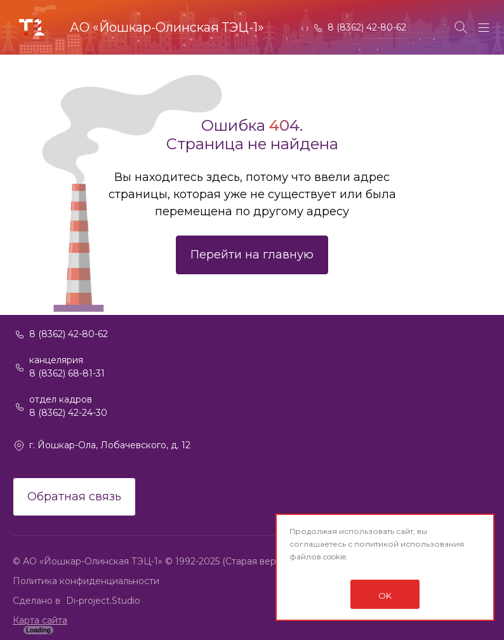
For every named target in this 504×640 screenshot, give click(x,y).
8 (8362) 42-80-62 (367, 27)
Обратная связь (74, 496)
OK (385, 595)
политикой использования (409, 544)
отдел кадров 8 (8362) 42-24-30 (68, 406)
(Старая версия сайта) (272, 561)
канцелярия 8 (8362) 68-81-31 (67, 366)
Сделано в (38, 600)
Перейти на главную (252, 255)
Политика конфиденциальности (86, 581)
